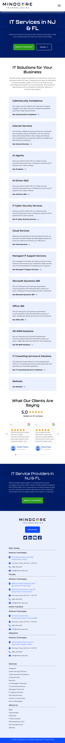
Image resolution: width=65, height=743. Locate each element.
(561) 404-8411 (17, 567)
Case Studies (13, 713)
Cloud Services (20, 230)
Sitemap (12, 728)
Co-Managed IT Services (18, 683)
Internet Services (22, 126)
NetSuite (17, 381)
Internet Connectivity (17, 698)
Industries (12, 716)
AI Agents (18, 155)
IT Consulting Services (17, 686)
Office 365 (18, 306)
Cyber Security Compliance (19, 674)
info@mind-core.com (20, 571)
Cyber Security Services (17, 671)
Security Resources (16, 725)
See (24, 114)
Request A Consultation (24, 47)
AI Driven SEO (20, 180)
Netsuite (12, 680)
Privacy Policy (49, 739)
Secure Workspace (16, 701)
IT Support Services (16, 692)
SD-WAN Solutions (23, 331)
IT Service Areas (14, 719)
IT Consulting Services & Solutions (31, 356)
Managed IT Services (16, 689)
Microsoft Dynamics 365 (26, 281)
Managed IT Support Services (29, 255)
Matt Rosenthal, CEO (16, 722)
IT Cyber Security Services (27, 205)
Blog (10, 710)
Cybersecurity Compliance (27, 100)
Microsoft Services (15, 695)
